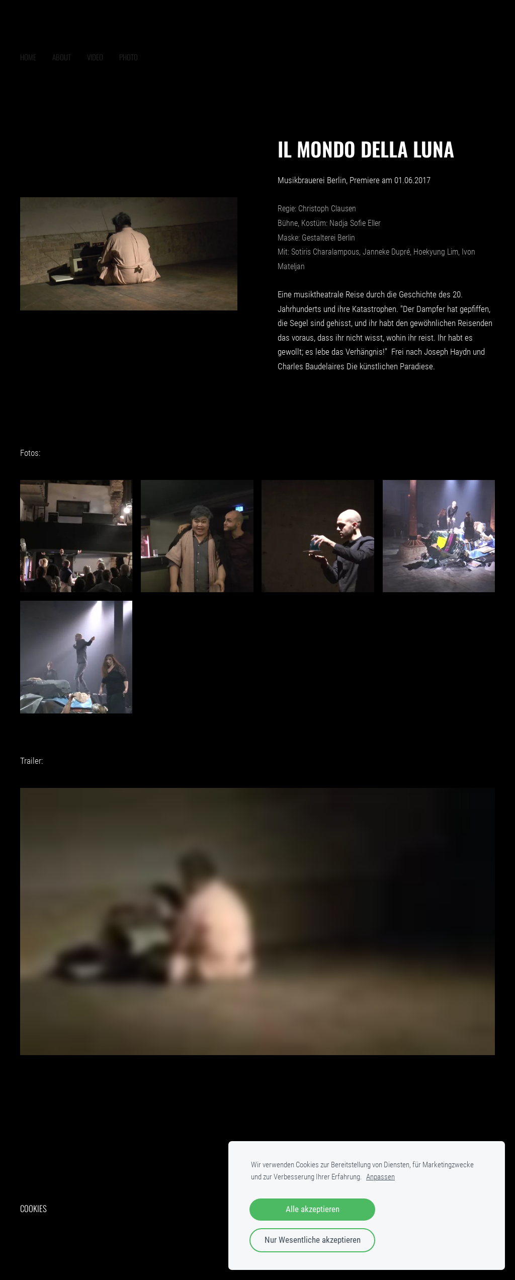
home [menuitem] (28, 56)
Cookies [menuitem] (33, 1208)
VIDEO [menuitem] (95, 56)
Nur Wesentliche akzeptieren (313, 1240)
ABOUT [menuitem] (61, 56)
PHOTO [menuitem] (128, 56)
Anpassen (380, 1176)
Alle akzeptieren (312, 1209)
